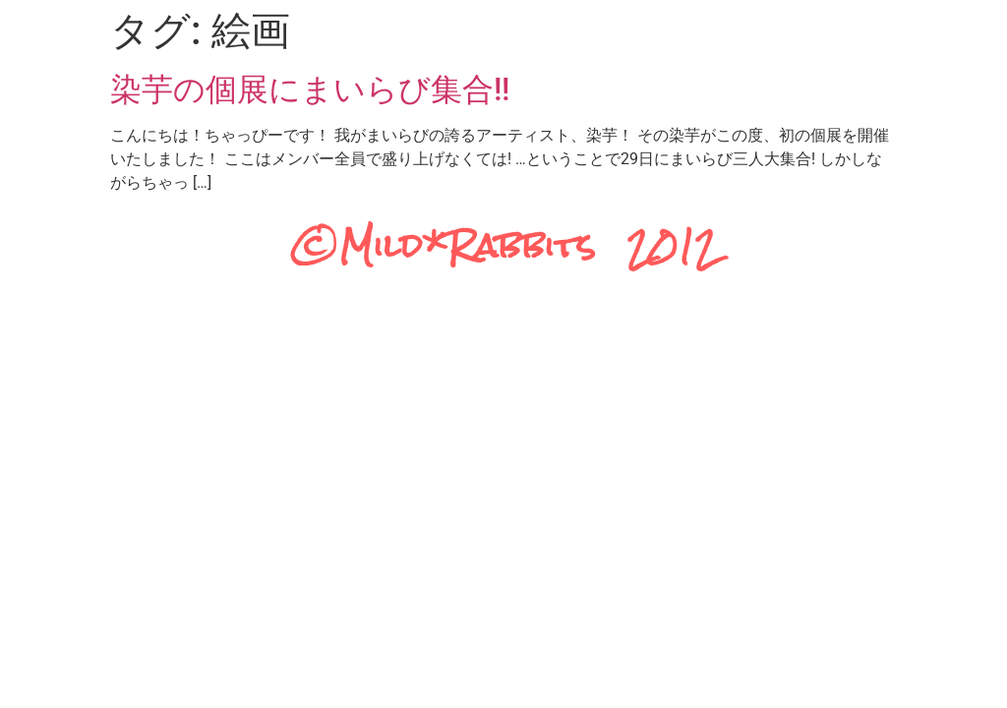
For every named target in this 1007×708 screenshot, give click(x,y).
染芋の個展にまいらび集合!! (309, 89)
